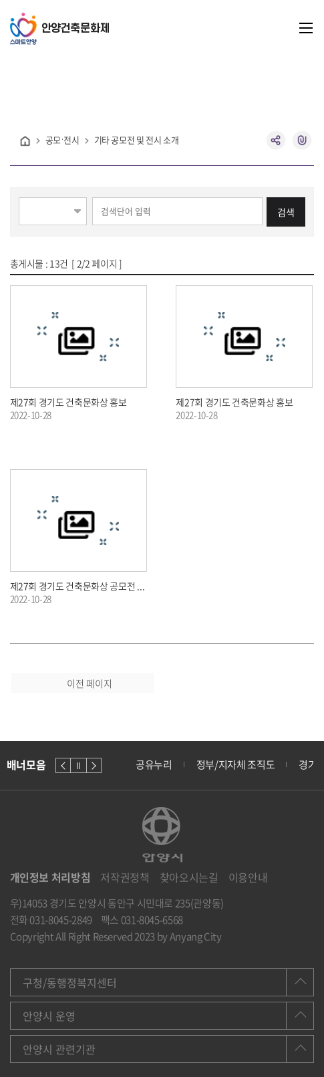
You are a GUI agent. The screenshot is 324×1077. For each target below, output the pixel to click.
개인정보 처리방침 (50, 877)
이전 (63, 765)
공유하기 (276, 140)
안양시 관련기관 (59, 1049)
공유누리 (154, 764)
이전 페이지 (89, 683)
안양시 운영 (49, 1016)
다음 (94, 765)
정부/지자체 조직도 (235, 764)
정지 (78, 765)
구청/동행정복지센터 (70, 982)
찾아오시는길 (189, 877)
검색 (286, 212)
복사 (302, 140)
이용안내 (248, 877)
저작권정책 (124, 877)
